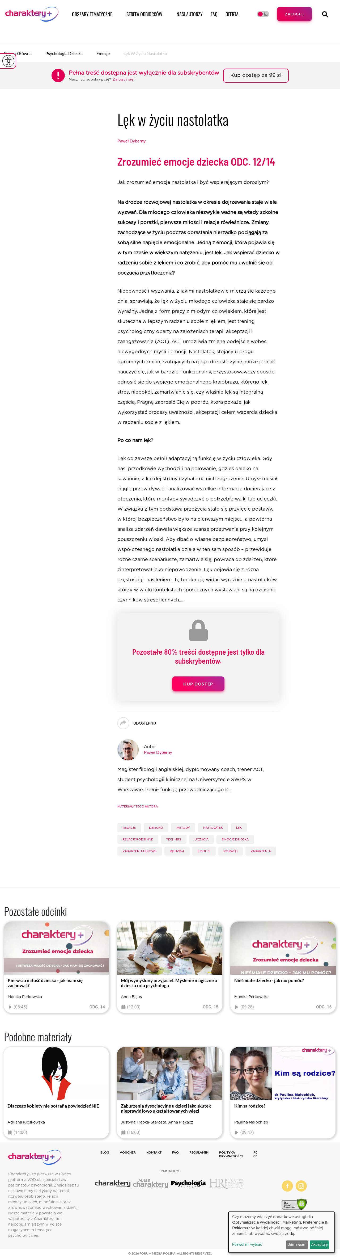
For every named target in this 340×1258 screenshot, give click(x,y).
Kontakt (154, 1152)
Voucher (128, 1152)
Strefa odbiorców (144, 14)
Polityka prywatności (231, 1154)
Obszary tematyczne (92, 14)
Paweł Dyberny (131, 140)
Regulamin (199, 1152)
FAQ (214, 14)
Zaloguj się (123, 79)
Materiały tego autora (137, 806)
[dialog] (281, 1232)
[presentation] (8, 968)
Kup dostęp (198, 683)
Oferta (232, 14)
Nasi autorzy (190, 14)
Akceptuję (319, 1244)
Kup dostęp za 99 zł (256, 75)
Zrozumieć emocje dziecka (196, 161)
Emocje (103, 53)
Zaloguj (294, 14)
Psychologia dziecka (64, 53)
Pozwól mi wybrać (247, 1244)
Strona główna (18, 53)
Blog (104, 1152)
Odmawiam (296, 1244)
